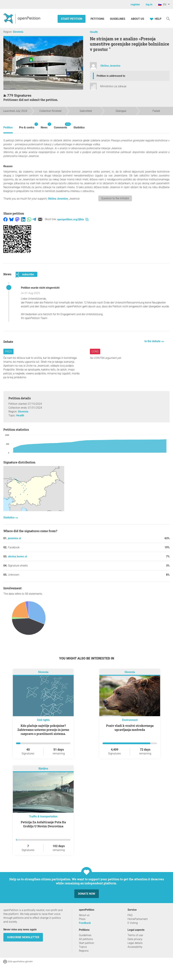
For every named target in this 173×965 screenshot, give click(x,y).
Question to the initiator (115, 198)
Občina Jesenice (110, 65)
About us (137, 18)
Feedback (85, 923)
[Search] (168, 18)
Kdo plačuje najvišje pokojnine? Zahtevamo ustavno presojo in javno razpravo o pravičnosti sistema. (43, 730)
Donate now (86, 893)
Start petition (71, 18)
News (44, 125)
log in (149, 4)
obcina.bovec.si (17, 556)
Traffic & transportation (43, 816)
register (135, 4)
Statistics (79, 127)
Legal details (135, 943)
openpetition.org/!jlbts (72, 219)
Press (82, 919)
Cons (95, 351)
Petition (8, 127)
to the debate (152, 341)
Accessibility (135, 946)
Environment (130, 720)
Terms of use (135, 935)
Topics (83, 946)
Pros (8, 351)
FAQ (130, 915)
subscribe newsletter (23, 937)
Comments (60, 125)
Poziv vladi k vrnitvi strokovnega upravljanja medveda (130, 728)
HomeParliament (138, 919)
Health (94, 32)
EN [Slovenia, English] (162, 4)
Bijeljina (43, 768)
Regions (84, 950)
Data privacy (135, 939)
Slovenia (18, 31)
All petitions (86, 939)
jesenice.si (14, 538)
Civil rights (43, 720)
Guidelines (117, 18)
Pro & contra (26, 125)
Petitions (98, 18)
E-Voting (133, 923)
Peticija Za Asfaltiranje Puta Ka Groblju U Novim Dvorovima (43, 824)
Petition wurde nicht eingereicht (40, 287)
